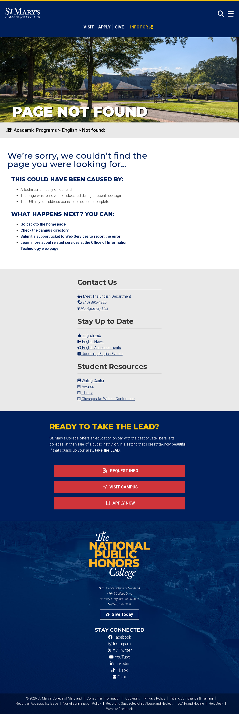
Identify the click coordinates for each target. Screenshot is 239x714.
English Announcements (99, 347)
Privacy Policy (154, 698)
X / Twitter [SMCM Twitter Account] (120, 650)
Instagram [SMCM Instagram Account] (120, 643)
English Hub (89, 335)
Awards (85, 386)
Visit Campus (119, 487)
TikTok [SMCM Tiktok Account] (119, 670)
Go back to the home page (43, 224)
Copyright (132, 698)
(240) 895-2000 (119, 604)
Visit (89, 27)
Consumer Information (103, 698)
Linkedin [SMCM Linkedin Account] (119, 663)
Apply (104, 27)
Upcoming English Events (100, 354)
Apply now (119, 503)
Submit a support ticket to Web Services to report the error (70, 236)
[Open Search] (219, 14)
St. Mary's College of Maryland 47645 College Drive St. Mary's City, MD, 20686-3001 (119, 593)
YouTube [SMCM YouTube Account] (119, 657)
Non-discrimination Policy (82, 703)
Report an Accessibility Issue (37, 703)
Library (85, 392)
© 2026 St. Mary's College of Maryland (54, 698)
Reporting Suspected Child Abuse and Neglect (139, 703)
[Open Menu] (229, 14)
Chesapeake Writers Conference (106, 399)
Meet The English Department (104, 296)
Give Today (119, 614)
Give (119, 27)
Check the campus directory (45, 230)
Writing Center (90, 380)
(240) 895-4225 (92, 302)
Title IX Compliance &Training (191, 698)
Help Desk (216, 703)
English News (90, 341)
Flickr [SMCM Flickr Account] (120, 677)
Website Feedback (119, 709)
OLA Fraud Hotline (190, 703)
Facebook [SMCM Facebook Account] (119, 637)
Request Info (119, 470)
